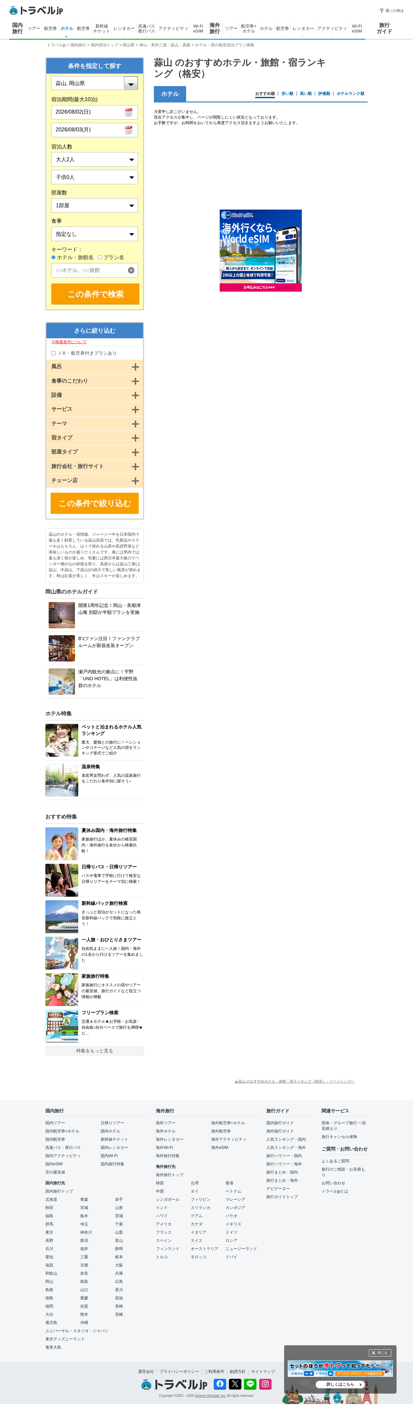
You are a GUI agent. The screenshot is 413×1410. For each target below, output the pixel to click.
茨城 (119, 1216)
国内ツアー (55, 1123)
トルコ (162, 1257)
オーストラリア (204, 1248)
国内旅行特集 (112, 1164)
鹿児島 (51, 1322)
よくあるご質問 (335, 1161)
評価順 (324, 94)
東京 (49, 1232)
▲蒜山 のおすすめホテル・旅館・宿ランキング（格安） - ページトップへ (294, 1081)
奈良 (84, 1273)
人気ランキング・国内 (286, 1139)
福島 (49, 1216)
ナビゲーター (278, 1188)
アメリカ (164, 1224)
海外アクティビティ (229, 1139)
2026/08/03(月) (73, 129)
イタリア (198, 1232)
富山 (119, 1240)
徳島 (49, 1298)
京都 (84, 1265)
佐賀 (84, 1306)
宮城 (84, 1207)
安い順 (287, 94)
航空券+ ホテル (248, 29)
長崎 (119, 1306)
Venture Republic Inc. (210, 1396)
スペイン (164, 1240)
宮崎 (119, 1314)
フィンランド (168, 1248)
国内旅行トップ (59, 1191)
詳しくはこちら (340, 1384)
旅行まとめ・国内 (282, 1172)
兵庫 (119, 1273)
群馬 (49, 1224)
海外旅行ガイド (280, 1131)
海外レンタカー (169, 1139)
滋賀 (49, 1265)
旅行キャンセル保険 (339, 1136)
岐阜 (119, 1257)
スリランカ (200, 1207)
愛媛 (84, 1298)
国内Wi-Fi (109, 1155)
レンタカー (124, 28)
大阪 (119, 1265)
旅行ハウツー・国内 (284, 1155)
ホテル (67, 28)
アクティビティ (173, 28)
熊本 (84, 1314)
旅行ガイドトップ (282, 1197)
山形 (119, 1207)
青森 (84, 1199)
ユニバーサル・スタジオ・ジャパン (77, 1331)
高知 (119, 1298)
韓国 (160, 1183)
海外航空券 (221, 1131)
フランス (164, 1232)
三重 (84, 1257)
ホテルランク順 (350, 94)
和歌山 (51, 1273)
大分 (49, 1314)
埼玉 (84, 1224)
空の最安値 (55, 1172)
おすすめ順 (265, 94)
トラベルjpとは (335, 1191)
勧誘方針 (238, 1371)
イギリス (233, 1224)
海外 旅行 (214, 28)
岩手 (119, 1199)
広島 (119, 1281)
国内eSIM (53, 1164)
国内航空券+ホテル (62, 1131)
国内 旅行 (17, 28)
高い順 (306, 94)
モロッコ (198, 1257)
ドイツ (231, 1232)
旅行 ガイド (384, 28)
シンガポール (168, 1199)
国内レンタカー (114, 1147)
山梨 (119, 1232)
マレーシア (235, 1199)
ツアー (34, 28)
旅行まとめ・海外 (282, 1180)
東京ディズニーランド (65, 1339)
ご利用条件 (214, 1371)
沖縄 (84, 1322)
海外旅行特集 (168, 1155)
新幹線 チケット (101, 29)
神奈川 (86, 1232)
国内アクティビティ (63, 1155)
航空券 (50, 28)
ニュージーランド (241, 1248)
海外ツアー (166, 1123)
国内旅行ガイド (280, 1123)
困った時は (391, 10)
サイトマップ (263, 1371)
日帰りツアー (112, 1123)
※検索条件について (69, 342)
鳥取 (84, 1281)
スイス (197, 1240)
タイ (195, 1191)
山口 (84, 1289)
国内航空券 (55, 1139)
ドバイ (231, 1257)
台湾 (195, 1183)
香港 (229, 1183)
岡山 (49, 1281)
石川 (49, 1248)
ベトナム (233, 1191)
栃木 (84, 1216)
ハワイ (162, 1216)
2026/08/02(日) (73, 112)
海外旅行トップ (169, 1175)
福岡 (49, 1306)
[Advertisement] (261, 349)
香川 (119, 1289)
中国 (160, 1191)
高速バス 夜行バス (146, 29)
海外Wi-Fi (164, 1147)
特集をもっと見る (94, 1050)
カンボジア (235, 1207)
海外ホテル (166, 1131)
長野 (49, 1240)
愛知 (49, 1257)
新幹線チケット (114, 1139)
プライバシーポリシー (179, 1371)
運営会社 (146, 1371)
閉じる (382, 1352)
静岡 (119, 1248)
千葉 (119, 1224)
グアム (197, 1216)
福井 (84, 1248)
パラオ (231, 1216)
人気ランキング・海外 (286, 1147)
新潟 (84, 1240)
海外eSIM (219, 1147)
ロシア (231, 1240)
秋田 (49, 1207)
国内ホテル (110, 1131)
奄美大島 (53, 1347)
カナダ (197, 1224)
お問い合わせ (333, 1183)
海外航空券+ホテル (228, 1123)
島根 (49, 1289)
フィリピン (200, 1199)
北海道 (51, 1199)
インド (162, 1207)
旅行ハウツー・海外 (284, 1164)
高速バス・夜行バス (63, 1147)
